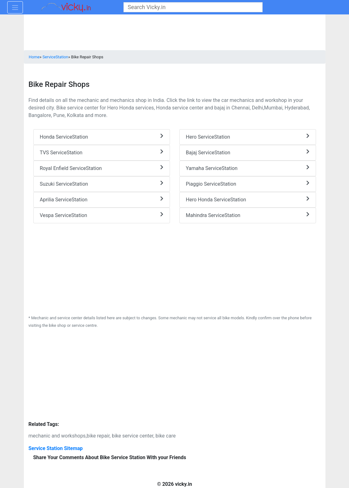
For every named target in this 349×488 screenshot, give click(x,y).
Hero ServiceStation (247, 136)
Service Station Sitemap (56, 448)
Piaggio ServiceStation (247, 183)
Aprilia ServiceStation (101, 199)
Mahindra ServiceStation (247, 215)
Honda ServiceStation (101, 136)
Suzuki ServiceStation (101, 183)
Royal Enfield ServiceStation (101, 168)
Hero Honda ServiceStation (247, 199)
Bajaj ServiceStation (247, 152)
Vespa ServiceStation (101, 215)
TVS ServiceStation (101, 152)
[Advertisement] (175, 267)
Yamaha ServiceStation (247, 168)
